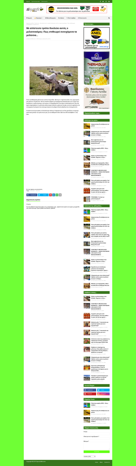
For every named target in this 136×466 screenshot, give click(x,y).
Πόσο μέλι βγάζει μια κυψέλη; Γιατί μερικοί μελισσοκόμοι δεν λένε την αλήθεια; (100, 182)
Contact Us (107, 462)
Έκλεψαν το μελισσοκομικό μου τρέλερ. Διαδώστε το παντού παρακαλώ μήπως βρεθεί (99, 377)
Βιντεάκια (32, 190)
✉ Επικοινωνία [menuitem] (82, 18)
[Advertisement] (53, 54)
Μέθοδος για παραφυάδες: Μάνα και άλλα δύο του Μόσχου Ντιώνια (100, 163)
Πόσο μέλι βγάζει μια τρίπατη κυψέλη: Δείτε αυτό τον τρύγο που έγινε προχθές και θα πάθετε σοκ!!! (100, 234)
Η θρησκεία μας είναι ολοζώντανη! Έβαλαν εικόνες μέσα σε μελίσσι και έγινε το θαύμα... (100, 133)
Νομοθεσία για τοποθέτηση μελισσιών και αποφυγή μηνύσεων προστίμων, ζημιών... (100, 268)
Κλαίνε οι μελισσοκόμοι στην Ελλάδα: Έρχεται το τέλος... (99, 156)
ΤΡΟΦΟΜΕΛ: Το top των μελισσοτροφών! (97, 198)
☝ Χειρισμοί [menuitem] (38, 18)
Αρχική (28, 1)
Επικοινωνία (44, 1)
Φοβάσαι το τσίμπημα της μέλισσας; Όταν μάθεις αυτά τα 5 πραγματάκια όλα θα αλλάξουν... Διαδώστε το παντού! (99, 350)
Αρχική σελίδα (30, 23)
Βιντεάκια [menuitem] (61, 18)
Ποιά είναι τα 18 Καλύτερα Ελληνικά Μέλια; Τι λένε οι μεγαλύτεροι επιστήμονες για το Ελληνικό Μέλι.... (99, 368)
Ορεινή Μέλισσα (32, 38)
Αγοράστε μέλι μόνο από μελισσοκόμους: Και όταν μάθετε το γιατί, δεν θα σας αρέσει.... (99, 190)
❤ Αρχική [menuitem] (29, 18)
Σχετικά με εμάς (36, 1)
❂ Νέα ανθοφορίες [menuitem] (50, 18)
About (101, 462)
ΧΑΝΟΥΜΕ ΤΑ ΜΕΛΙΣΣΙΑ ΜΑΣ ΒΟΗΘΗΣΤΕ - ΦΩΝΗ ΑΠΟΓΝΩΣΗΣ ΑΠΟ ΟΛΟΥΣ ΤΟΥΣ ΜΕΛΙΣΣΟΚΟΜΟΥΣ (100, 173)
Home (96, 462)
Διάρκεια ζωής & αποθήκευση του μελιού (100, 125)
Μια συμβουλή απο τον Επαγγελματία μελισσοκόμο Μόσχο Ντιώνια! (98, 141)
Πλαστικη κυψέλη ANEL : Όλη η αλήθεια (99, 149)
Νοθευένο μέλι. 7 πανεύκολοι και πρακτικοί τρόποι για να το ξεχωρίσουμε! (99, 323)
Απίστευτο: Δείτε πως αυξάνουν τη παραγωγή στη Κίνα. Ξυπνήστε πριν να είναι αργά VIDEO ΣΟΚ (100, 340)
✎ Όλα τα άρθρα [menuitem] (71, 18)
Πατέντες (37, 23)
